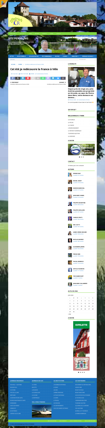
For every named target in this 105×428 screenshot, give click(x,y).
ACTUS (12, 56)
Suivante (93, 149)
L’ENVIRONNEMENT (73, 128)
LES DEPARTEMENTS (58, 405)
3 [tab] (82, 372)
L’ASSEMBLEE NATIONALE (60, 384)
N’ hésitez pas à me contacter (76, 165)
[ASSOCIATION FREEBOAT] (81, 149)
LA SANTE (56, 397)
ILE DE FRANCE (13, 411)
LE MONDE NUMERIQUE (74, 131)
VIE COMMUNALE (47, 56)
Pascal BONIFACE (78, 261)
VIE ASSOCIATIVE (34, 56)
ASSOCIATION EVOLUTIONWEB (82, 395)
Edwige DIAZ (77, 173)
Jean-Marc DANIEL (78, 195)
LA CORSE (34, 384)
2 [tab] (80, 372)
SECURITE (37, 33)
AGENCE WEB (78, 387)
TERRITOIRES (12, 33)
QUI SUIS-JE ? (72, 110)
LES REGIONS (57, 403)
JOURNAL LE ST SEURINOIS (81, 411)
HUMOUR (58, 33)
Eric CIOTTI (76, 225)
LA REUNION (35, 390)
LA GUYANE (34, 395)
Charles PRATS (77, 217)
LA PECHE (70, 122)
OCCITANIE (12, 390)
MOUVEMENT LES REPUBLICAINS (83, 384)
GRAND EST (13, 408)
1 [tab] (78, 372)
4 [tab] (84, 372)
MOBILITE (44, 33)
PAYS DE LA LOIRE (14, 392)
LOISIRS (51, 33)
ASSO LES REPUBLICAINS (90, 420)
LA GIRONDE (71, 136)
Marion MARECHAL (79, 188)
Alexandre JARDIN (78, 247)
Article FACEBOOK (78, 269)
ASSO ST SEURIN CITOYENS (75, 420)
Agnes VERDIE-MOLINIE (80, 232)
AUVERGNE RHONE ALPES (16, 397)
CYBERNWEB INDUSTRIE (81, 400)
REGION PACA (13, 387)
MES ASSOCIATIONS (52, 420)
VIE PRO (57, 56)
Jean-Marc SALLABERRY (80, 283)
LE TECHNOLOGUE (79, 397)
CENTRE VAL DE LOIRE (15, 413)
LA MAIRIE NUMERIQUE (80, 413)
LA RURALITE (72, 64)
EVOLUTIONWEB (29, 424)
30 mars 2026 (72, 100)
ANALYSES (75, 56)
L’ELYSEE (56, 390)
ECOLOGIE (22, 33)
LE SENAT (56, 387)
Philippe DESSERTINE (79, 203)
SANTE (30, 33)
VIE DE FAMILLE (21, 56)
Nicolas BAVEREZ (78, 239)
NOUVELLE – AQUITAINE (16, 384)
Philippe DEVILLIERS (79, 210)
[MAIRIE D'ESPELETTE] (81, 346)
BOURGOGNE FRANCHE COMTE (17, 400)
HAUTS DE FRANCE (14, 405)
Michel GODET (77, 181)
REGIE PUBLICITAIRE (80, 392)
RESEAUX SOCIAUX (87, 56)
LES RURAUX (71, 119)
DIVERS (32, 73)
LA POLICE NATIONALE (59, 395)
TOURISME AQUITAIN (74, 133)
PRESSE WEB (76, 254)
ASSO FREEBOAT (63, 420)
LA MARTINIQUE (35, 397)
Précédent (70, 149)
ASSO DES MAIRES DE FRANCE (61, 408)
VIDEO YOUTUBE (24, 73)
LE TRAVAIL (56, 400)
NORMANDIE (13, 403)
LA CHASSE (71, 125)
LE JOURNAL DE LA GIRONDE (82, 405)
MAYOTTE (34, 387)
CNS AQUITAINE (79, 408)
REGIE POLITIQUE (79, 390)
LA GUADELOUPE (36, 392)
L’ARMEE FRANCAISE (58, 392)
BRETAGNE (13, 395)
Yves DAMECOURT (78, 276)
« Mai (69, 314)
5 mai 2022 (15, 73)
